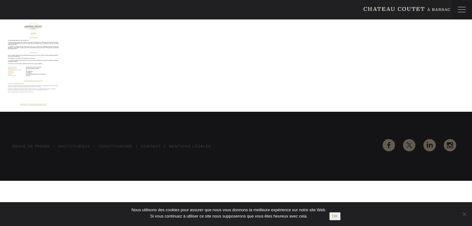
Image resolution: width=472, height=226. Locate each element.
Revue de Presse (31, 146)
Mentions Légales (190, 146)
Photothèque (74, 146)
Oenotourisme (115, 146)
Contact (151, 146)
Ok (335, 216)
